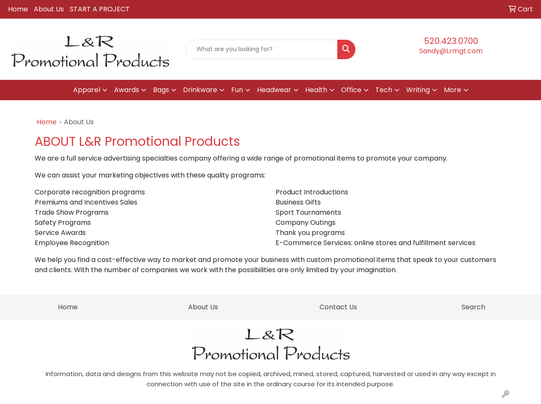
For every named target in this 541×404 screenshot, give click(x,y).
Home (18, 9)
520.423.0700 (451, 41)
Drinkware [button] (200, 90)
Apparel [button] (86, 90)
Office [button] (351, 90)
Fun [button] (237, 90)
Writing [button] (418, 90)
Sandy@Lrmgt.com (451, 51)
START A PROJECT (100, 9)
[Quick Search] (262, 49)
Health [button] (316, 90)
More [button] (452, 90)
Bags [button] (161, 90)
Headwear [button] (274, 90)
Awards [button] (126, 90)
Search (473, 307)
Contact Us (338, 307)
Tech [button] (383, 90)
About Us (49, 9)
